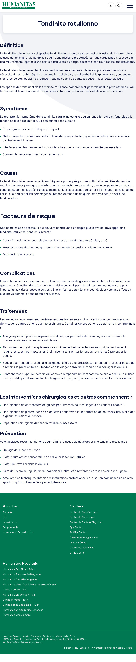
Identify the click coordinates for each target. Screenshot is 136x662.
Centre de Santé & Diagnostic (86, 522)
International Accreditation (18, 532)
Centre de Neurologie (82, 547)
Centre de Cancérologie (83, 511)
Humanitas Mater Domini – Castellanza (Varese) (30, 584)
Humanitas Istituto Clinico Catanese (23, 609)
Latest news (10, 522)
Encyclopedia (10, 527)
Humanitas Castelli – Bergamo (20, 579)
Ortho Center (77, 552)
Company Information (104, 647)
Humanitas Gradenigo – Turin (19, 594)
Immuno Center (78, 542)
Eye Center (76, 527)
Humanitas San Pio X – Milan (19, 569)
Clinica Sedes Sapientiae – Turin (21, 604)
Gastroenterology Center (84, 537)
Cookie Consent (124, 647)
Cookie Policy (86, 647)
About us (8, 511)
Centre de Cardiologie (82, 517)
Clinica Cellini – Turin (14, 589)
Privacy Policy (71, 647)
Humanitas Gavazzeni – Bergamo (22, 574)
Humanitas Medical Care (17, 614)
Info (5, 517)
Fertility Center (78, 532)
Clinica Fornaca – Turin (15, 599)
